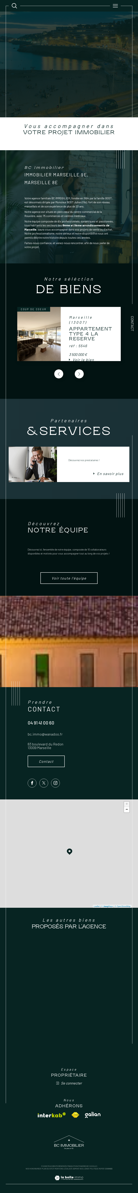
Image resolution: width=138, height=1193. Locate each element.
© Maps (107, 906)
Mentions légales (62, 1169)
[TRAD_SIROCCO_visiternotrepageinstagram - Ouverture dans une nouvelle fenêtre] (55, 783)
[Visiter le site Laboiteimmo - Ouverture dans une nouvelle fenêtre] (69, 1182)
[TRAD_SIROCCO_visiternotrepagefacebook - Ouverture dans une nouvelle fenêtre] (32, 783)
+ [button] (127, 804)
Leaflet (97, 906)
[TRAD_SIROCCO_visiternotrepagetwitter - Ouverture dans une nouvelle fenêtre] (43, 783)
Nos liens (84, 1169)
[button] (79, 373)
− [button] (127, 809)
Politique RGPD (96, 1169)
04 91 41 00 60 (41, 722)
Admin (75, 1169)
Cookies (108, 1169)
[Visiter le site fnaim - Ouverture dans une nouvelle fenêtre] (75, 1115)
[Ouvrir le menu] (115, 6)
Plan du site (47, 1169)
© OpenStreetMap (123, 906)
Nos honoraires (33, 1169)
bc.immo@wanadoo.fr (45, 734)
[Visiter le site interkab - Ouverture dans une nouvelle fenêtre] (52, 1114)
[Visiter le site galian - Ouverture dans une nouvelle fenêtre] (92, 1115)
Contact (132, 323)
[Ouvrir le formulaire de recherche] (14, 6)
